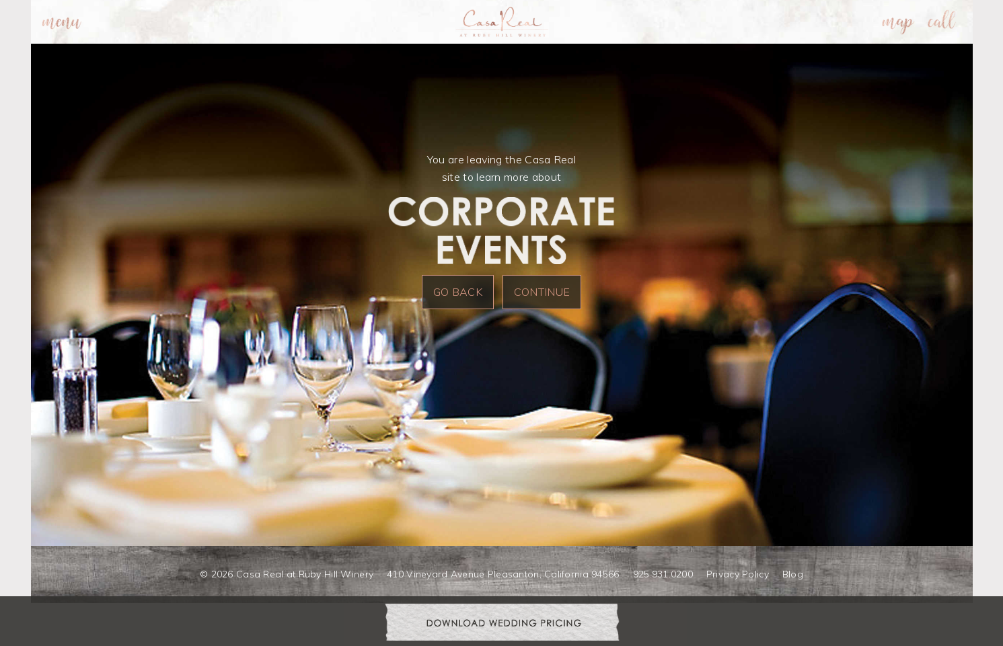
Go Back (457, 291)
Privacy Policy (737, 574)
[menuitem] (62, 22)
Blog (792, 574)
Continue (542, 291)
